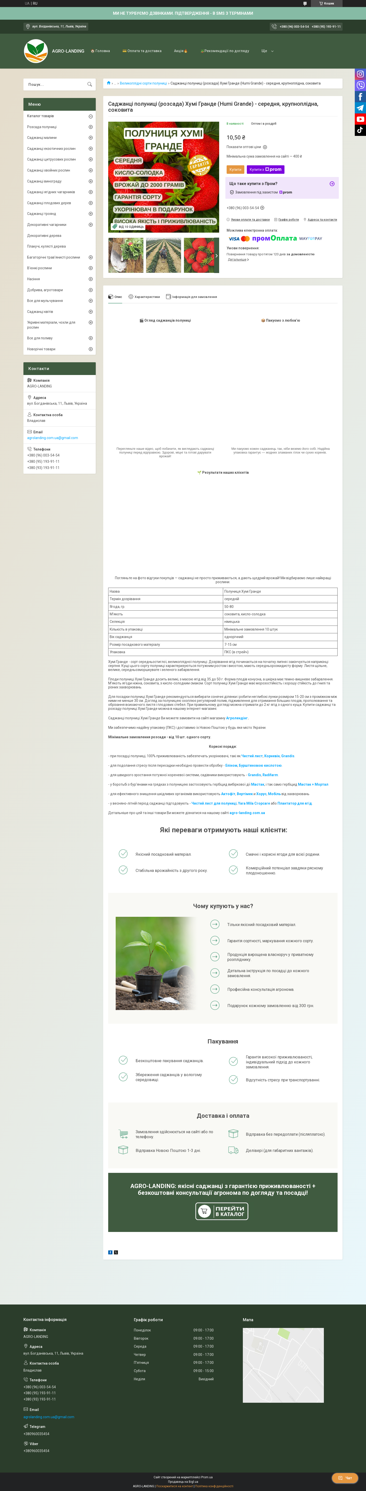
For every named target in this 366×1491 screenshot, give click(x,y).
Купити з (265, 169)
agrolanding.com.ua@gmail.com (52, 438)
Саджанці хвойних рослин (48, 170)
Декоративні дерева (44, 236)
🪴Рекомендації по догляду (224, 51)
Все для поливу (40, 338)
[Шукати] (90, 85)
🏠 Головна (100, 51)
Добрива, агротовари (45, 290)
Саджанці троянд (41, 214)
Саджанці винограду (44, 181)
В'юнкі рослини (39, 268)
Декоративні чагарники (46, 225)
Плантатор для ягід (294, 803)
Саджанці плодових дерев (49, 203)
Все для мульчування (45, 301)
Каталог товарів (40, 116)
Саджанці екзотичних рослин (51, 149)
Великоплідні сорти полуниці (143, 83)
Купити (235, 170)
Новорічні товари (41, 349)
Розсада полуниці (42, 127)
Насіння (33, 279)
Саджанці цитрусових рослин (51, 159)
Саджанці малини (42, 138)
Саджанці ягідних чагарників (51, 192)
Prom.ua (207, 1477)
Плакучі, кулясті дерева (46, 246)
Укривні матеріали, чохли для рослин (51, 324)
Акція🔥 (181, 51)
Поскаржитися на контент (174, 1486)
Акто (225, 794)
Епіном (231, 765)
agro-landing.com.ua (247, 813)
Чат (345, 1478)
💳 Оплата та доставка (142, 51)
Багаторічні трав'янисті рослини (53, 257)
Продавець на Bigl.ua (183, 1482)
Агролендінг (237, 718)
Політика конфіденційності (214, 1486)
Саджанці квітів (40, 312)
